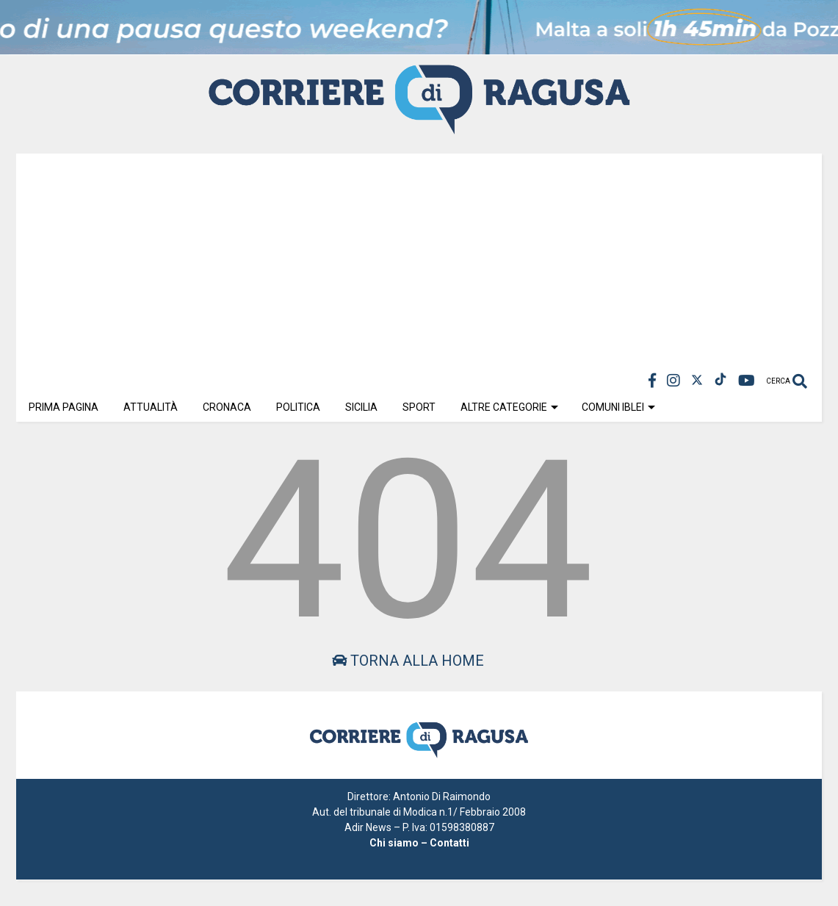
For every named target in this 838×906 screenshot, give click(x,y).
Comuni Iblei (618, 407)
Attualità (150, 407)
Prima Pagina (63, 407)
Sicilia (361, 407)
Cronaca (227, 407)
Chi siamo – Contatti (419, 843)
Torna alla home (408, 660)
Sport (419, 407)
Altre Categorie (509, 407)
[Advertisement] (419, 256)
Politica (298, 407)
